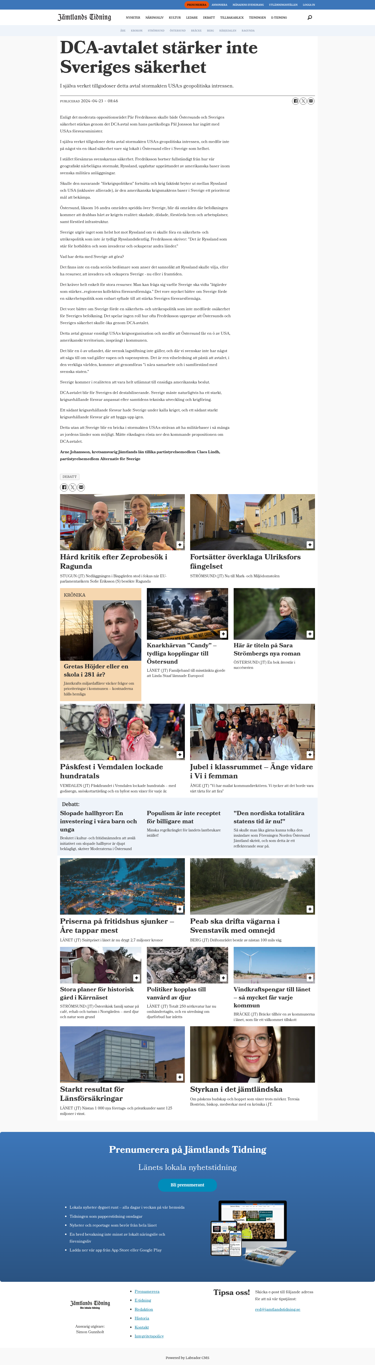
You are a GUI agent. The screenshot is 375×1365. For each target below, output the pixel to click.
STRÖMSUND (156, 30)
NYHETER (133, 17)
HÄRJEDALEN (227, 30)
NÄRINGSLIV (154, 17)
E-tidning (143, 1300)
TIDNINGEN (257, 17)
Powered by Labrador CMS (187, 1358)
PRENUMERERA (196, 4)
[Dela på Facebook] (295, 101)
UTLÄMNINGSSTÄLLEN (283, 4)
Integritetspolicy (149, 1336)
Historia (142, 1318)
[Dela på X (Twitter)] (303, 101)
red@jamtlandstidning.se (277, 1309)
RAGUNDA (248, 30)
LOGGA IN (309, 4)
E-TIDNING (279, 17)
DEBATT (209, 17)
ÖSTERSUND (178, 30)
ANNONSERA (219, 4)
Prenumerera (147, 1292)
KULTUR (175, 17)
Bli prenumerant (187, 1185)
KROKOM (136, 30)
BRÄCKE (196, 30)
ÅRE (123, 30)
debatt (70, 477)
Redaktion (144, 1309)
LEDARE (192, 17)
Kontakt (142, 1327)
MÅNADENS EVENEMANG (248, 4)
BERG (210, 30)
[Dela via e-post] (310, 101)
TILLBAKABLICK (232, 17)
